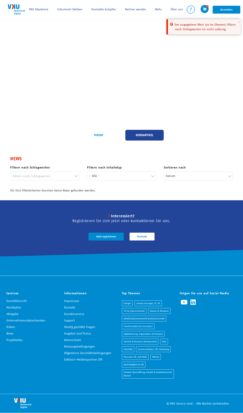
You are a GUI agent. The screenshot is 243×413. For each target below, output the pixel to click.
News (9, 333)
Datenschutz (72, 340)
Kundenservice (74, 314)
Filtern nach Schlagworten (30, 167)
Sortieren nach (175, 167)
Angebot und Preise (77, 333)
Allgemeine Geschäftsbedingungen (87, 353)
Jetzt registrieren (106, 236)
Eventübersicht (16, 301)
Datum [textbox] (170, 176)
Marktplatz (13, 307)
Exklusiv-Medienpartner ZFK (83, 359)
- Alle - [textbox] (94, 176)
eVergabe (12, 314)
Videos (98, 135)
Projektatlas (14, 340)
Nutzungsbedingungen (79, 346)
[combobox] (44, 175)
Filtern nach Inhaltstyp (104, 167)
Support (69, 320)
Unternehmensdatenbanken (25, 320)
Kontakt (142, 236)
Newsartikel (144, 135)
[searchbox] (41, 176)
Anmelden (226, 9)
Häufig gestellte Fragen (79, 327)
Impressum (71, 301)
